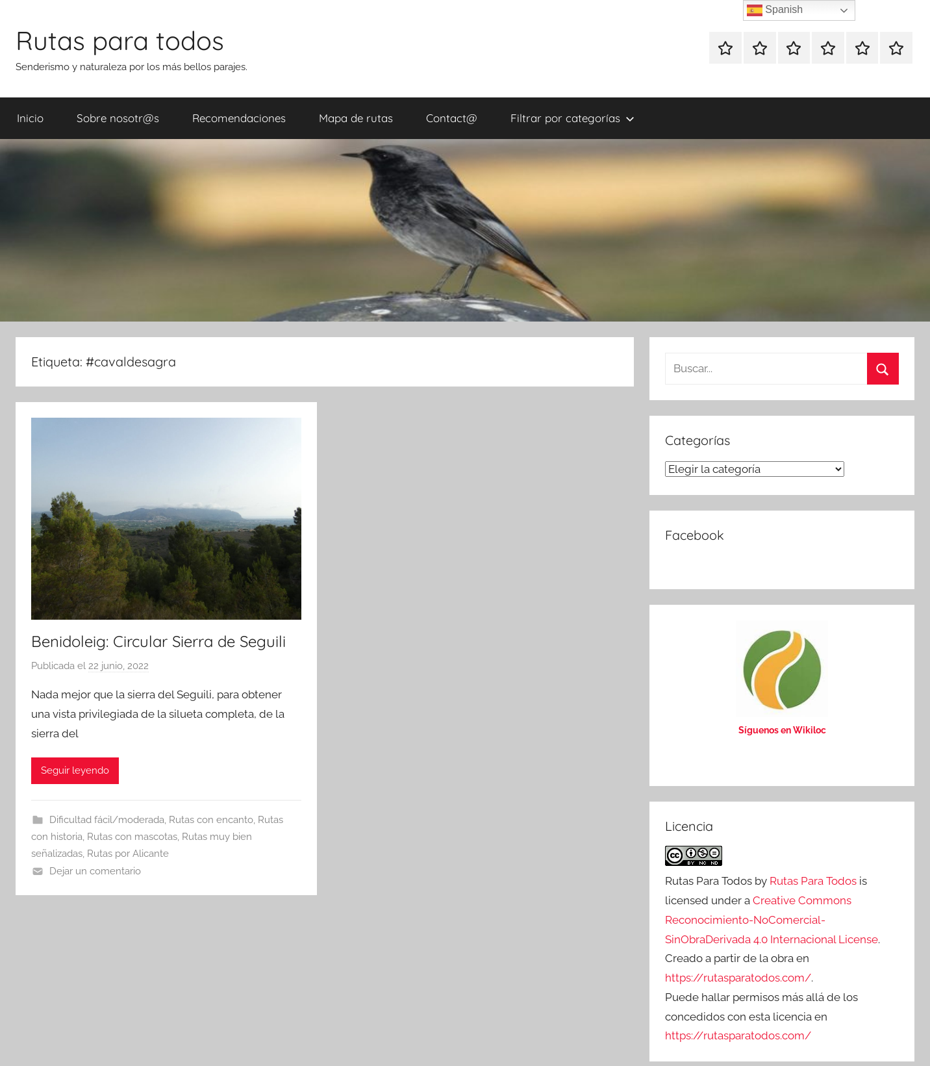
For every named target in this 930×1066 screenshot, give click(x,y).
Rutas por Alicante (128, 853)
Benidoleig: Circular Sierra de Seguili (158, 641)
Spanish (775, 10)
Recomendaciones (239, 118)
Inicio (30, 118)
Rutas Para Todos (813, 880)
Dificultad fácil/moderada (106, 820)
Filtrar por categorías (572, 118)
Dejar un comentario (95, 871)
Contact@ (451, 118)
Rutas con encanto (211, 820)
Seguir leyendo (75, 770)
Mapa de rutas (356, 118)
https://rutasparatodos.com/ (738, 977)
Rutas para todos (120, 40)
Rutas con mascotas (132, 837)
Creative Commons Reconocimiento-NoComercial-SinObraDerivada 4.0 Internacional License (771, 920)
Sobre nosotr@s (118, 118)
